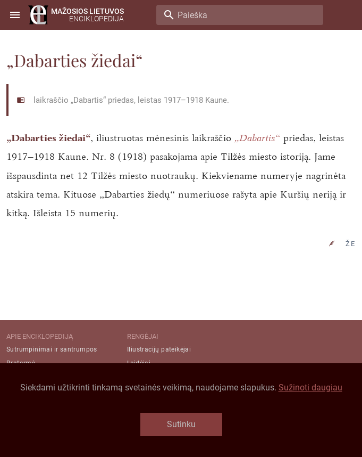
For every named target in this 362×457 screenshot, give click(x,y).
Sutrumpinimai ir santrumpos (51, 349)
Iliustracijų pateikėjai (159, 349)
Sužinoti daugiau (310, 387)
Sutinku (181, 424)
